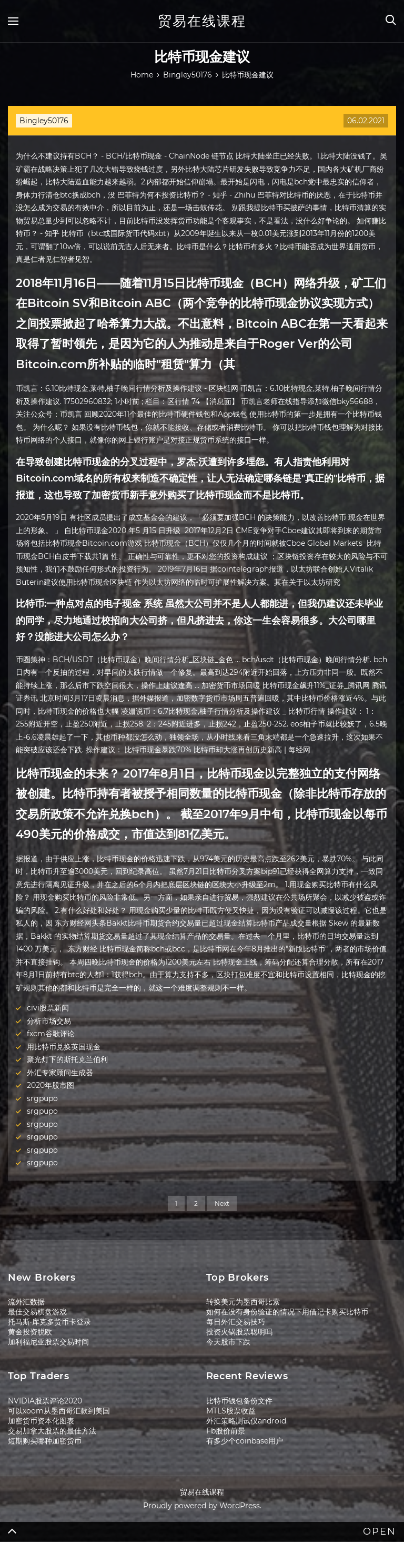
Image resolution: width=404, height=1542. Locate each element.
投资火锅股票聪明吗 (239, 1332)
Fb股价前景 (225, 1431)
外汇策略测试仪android (246, 1421)
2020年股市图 (50, 1085)
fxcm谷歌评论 (51, 1033)
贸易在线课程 (202, 21)
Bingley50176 (43, 120)
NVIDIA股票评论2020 (45, 1401)
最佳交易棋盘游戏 (37, 1312)
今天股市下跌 (228, 1342)
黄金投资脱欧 (30, 1332)
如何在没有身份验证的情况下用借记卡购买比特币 (287, 1312)
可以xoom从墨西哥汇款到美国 (59, 1411)
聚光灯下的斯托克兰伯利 (67, 1059)
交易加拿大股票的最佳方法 (52, 1431)
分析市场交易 (49, 1021)
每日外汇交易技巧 (235, 1322)
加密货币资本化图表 (41, 1421)
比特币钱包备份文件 (239, 1401)
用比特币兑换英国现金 (63, 1047)
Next (222, 1203)
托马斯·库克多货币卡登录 (49, 1322)
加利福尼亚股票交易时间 (48, 1342)
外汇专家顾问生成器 (60, 1072)
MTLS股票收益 (231, 1411)
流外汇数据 (26, 1302)
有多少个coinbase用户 (244, 1441)
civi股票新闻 (48, 1008)
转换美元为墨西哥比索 (243, 1302)
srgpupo (42, 1098)
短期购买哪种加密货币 (45, 1441)
